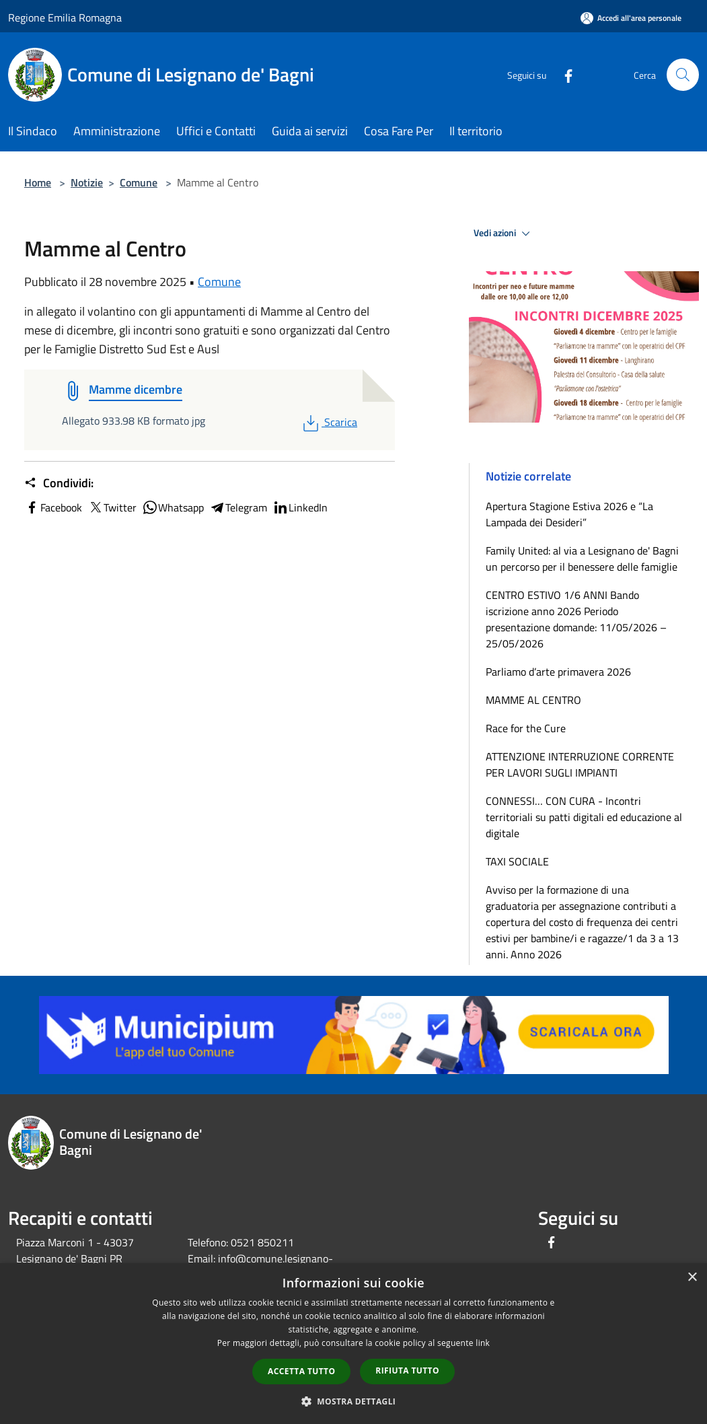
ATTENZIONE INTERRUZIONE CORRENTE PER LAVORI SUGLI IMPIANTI (580, 764)
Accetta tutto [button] (301, 1371)
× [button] (692, 1278)
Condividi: (59, 483)
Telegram (238, 507)
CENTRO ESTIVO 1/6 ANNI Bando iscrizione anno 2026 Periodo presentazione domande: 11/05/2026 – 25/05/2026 (576, 619)
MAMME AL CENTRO (533, 700)
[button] (353, 1401)
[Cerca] (683, 75)
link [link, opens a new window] (483, 1343)
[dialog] (353, 1343)
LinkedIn (300, 507)
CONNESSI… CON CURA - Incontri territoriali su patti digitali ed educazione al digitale (584, 817)
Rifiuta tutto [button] (407, 1370)
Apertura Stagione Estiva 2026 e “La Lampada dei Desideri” (569, 514)
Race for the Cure (526, 728)
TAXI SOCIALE (517, 861)
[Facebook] (563, 74)
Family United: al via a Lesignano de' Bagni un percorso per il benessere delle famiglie (582, 558)
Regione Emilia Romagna (65, 17)
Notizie (87, 182)
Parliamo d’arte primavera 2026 (558, 672)
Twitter (112, 507)
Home (37, 182)
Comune (138, 182)
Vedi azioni (504, 233)
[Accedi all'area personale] (631, 18)
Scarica (328, 422)
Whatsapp (173, 507)
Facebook (53, 507)
